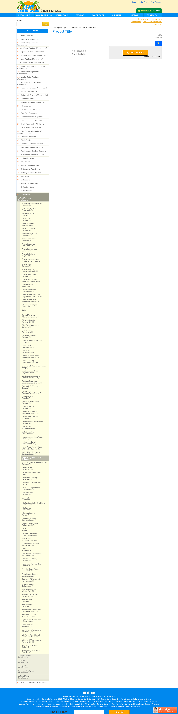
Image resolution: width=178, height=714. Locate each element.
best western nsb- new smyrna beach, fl (30, 291)
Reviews (100, 694)
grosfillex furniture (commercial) (31, 54)
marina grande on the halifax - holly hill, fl (34, 494)
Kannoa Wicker (145, 692)
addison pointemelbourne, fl (28, 215)
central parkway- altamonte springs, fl (30, 306)
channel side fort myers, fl (27, 321)
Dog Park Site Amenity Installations (131, 689)
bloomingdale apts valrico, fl (29, 296)
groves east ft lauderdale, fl (28, 418)
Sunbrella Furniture (49, 689)
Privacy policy (90, 694)
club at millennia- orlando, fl (29, 327)
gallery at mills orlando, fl (28, 398)
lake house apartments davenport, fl (31, 464)
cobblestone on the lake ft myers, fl (32, 332)
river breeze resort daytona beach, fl (29, 565)
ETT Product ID (156, 38)
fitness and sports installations (26, 662)
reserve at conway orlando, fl (29, 550)
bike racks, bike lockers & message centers (29, 126)
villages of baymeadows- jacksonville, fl (32, 631)
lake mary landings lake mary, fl (30, 469)
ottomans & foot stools (28, 161)
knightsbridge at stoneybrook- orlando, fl (34, 454)
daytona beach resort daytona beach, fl (30, 362)
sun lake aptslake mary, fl (27, 596)
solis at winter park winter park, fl (30, 581)
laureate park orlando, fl (27, 484)
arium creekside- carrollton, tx (29, 235)
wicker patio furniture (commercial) (28, 75)
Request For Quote (76, 686)
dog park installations (23, 657)
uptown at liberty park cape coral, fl (31, 611)
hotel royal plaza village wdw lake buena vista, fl (32, 438)
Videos (134, 15)
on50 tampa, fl (25, 520)
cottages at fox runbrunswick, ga (30, 200)
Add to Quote (135, 52)
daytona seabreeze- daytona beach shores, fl (32, 372)
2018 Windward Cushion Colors (70, 689)
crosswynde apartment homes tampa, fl (34, 357)
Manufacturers (44, 15)
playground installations (23, 652)
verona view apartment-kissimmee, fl (31, 621)
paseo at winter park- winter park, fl (31, 535)
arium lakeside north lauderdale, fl (30, 261)
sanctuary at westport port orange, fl (31, 570)
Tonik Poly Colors (123, 694)
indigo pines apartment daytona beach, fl (31, 443)
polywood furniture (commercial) (32, 673)
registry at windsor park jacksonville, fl (32, 545)
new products (24, 181)
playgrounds (24, 102)
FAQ (152, 2)
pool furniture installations (24, 189)
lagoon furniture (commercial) (30, 51)
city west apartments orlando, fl (30, 316)
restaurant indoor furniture (30, 141)
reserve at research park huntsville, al (32, 555)
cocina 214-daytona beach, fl (29, 337)
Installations (25, 15)
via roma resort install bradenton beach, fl (31, 626)
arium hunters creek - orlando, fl (31, 255)
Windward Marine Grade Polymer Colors (99, 697)
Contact (158, 2)
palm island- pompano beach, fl (29, 530)
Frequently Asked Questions (67, 692)
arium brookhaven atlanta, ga (29, 230)
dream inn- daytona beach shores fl (31, 383)
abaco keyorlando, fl (26, 210)
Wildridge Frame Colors (140, 694)
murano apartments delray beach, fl (30, 515)
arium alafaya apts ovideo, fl (29, 225)
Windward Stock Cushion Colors (128, 697)
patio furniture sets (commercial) (32, 85)
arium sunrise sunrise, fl (27, 276)
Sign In (140, 2)
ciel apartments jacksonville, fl (28, 311)
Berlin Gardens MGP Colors (95, 689)
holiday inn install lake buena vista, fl (29, 433)
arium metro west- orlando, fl (29, 266)
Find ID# (119, 702)
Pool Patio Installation (75, 694)
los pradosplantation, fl (27, 489)
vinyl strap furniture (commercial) (32, 47)
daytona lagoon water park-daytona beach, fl (31, 367)
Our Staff (116, 15)
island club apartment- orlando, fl (32, 449)
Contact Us (152, 15)
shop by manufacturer (28, 175)
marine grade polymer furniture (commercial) (31, 65)
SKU (159, 35)
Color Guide (98, 15)
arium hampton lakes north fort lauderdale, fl (31, 250)
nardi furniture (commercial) (30, 57)
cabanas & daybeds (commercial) (32, 92)
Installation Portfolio (113, 692)
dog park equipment (27, 109)
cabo (24, 300)
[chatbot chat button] (165, 710)
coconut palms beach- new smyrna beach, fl (31, 347)
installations (24, 185)
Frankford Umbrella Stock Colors (42, 692)
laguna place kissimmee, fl (27, 459)
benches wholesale (26, 131)
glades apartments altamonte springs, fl (30, 403)
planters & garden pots (28, 158)
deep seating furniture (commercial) (27, 43)
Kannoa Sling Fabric (130, 692)
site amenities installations (24, 647)
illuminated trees (25, 35)
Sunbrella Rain (109, 694)
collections (23, 171)
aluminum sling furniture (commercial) (28, 70)
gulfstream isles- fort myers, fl (28, 423)
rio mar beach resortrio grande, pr (30, 560)
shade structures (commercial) (31, 98)
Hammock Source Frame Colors (91, 692)
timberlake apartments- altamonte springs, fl (31, 601)
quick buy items (25, 178)
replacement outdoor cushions (31, 144)
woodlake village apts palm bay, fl (31, 641)
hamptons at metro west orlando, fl (32, 428)
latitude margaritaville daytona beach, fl (31, 479)
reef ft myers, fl (26, 540)
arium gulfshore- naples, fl (28, 245)
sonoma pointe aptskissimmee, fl (30, 586)
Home (134, 2)
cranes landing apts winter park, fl (30, 352)
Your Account (90, 686)
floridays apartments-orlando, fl (31, 393)
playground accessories (28, 105)
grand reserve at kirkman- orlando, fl (32, 413)
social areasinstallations (24, 667)
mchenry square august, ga (28, 504)
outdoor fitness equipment (29, 112)
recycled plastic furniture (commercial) (29, 81)
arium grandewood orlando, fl (29, 240)
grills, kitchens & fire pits (29, 122)
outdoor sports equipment (29, 115)
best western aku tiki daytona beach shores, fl (32, 286)
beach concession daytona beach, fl (29, 281)
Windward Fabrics (75, 697)
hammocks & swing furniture (30, 147)
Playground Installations (55, 694)
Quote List (145, 10)
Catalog (80, 15)
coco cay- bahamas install (28, 342)
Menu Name (40, 694)
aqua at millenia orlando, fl (28, 220)
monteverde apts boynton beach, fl (29, 509)
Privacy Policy (109, 686)
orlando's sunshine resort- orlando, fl (29, 525)
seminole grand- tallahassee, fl (28, 575)
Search (146, 2)
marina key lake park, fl (27, 499)
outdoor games (25, 95)
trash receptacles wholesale (30, 119)
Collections (61, 15)
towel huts (23, 154)
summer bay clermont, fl (27, 591)
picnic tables (24, 134)
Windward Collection (58, 697)
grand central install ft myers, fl (30, 408)
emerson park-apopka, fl (27, 387)
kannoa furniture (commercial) (30, 61)
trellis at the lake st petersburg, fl (29, 606)
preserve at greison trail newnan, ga (32, 195)
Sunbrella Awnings (34, 689)
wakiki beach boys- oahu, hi (30, 636)
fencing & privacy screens (29, 164)
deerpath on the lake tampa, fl (31, 377)
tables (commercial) (27, 88)
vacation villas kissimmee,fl (27, 616)
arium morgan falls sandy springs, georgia (31, 271)
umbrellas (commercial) (28, 39)
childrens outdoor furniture (30, 137)
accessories (23, 168)
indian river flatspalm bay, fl (28, 205)
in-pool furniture (25, 151)
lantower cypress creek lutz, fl (31, 474)
